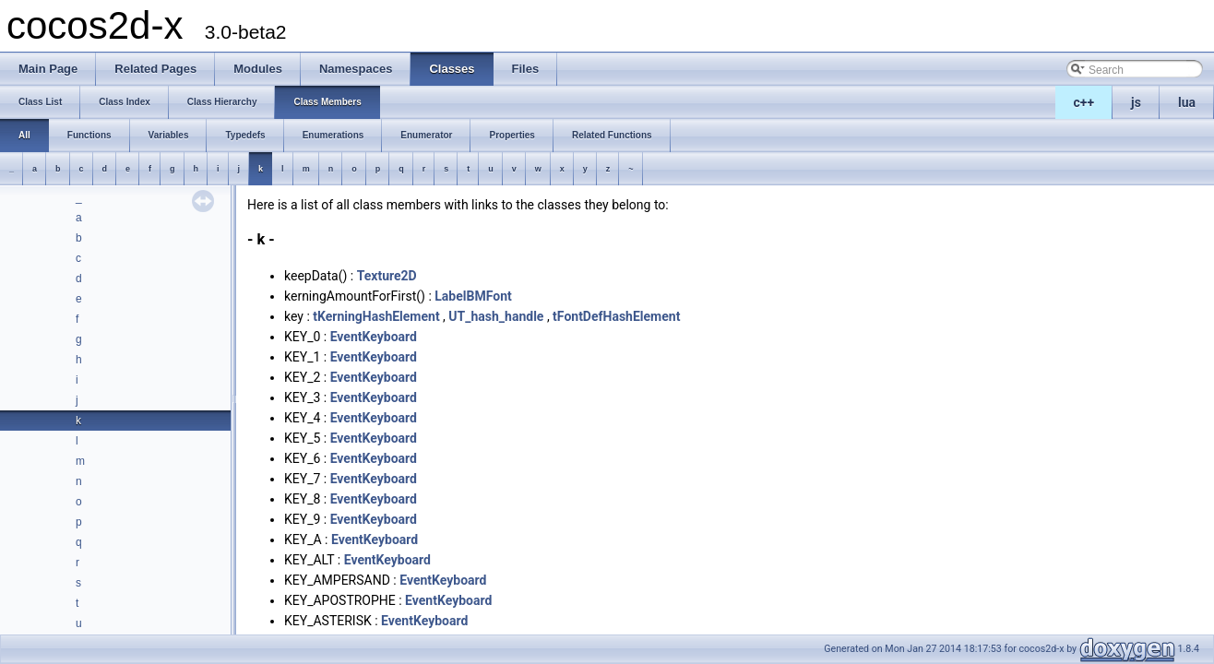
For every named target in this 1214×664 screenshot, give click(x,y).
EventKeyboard (373, 336)
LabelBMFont (472, 296)
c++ (1084, 102)
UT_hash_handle (495, 316)
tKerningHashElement (376, 316)
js (1136, 102)
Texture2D (387, 275)
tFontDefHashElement (616, 316)
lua (1187, 102)
